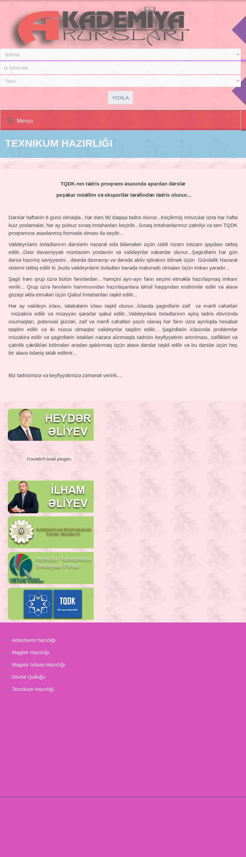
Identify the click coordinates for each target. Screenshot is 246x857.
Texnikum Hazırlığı (33, 689)
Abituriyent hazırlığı (34, 640)
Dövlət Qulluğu (28, 677)
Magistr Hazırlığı (30, 652)
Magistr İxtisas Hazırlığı (38, 664)
